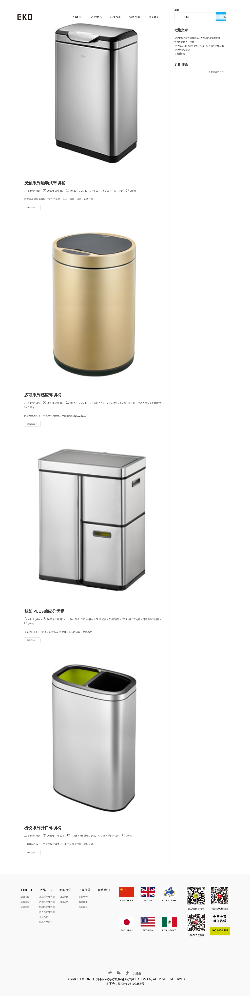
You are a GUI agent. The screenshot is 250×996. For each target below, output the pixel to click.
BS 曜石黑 (125, 402)
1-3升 (74, 835)
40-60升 (96, 190)
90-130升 (75, 619)
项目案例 (64, 901)
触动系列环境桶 (47, 906)
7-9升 (103, 402)
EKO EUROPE (169, 900)
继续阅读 (32, 207)
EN (186, 17)
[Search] (225, 17)
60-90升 (107, 190)
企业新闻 (64, 896)
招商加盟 (135, 17)
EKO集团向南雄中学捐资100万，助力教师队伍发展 (199, 45)
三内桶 (136, 619)
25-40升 (85, 190)
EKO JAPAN (127, 930)
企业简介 (25, 896)
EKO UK (148, 900)
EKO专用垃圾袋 (182, 49)
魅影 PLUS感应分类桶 (44, 611)
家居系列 (43, 916)
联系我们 (153, 17)
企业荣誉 (25, 906)
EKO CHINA (126, 900)
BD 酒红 (113, 402)
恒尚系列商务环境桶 (184, 41)
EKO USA (148, 930)
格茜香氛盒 (180, 53)
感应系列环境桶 (153, 402)
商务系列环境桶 (111, 835)
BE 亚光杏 (101, 619)
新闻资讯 (116, 17)
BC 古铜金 (87, 619)
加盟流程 (83, 906)
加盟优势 (83, 896)
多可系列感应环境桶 (42, 395)
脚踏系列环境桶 (47, 901)
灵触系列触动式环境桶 (45, 183)
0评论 (133, 190)
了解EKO (78, 17)
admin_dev (34, 190)
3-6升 (95, 402)
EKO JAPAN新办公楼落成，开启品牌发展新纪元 (197, 37)
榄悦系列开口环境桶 (42, 827)
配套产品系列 (45, 921)
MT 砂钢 (118, 190)
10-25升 (74, 190)
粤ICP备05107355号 (130, 984)
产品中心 (97, 17)
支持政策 (83, 901)
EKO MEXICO (169, 930)
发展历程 (25, 901)
